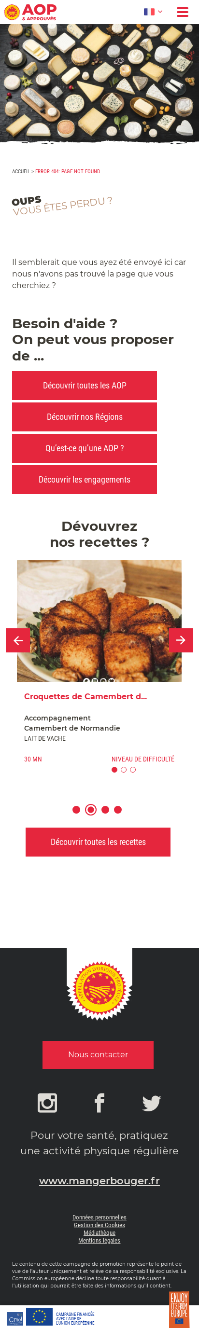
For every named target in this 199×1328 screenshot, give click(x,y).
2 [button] (95, 815)
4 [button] (122, 815)
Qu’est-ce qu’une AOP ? (84, 448)
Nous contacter (98, 1054)
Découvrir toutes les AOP (85, 385)
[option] (99, 670)
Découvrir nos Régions (85, 417)
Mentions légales (99, 1240)
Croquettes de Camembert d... (85, 696)
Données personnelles (99, 1217)
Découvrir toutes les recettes (98, 842)
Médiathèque (99, 1232)
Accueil (21, 171)
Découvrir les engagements (84, 479)
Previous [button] (18, 640)
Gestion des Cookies (99, 1225)
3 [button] (110, 815)
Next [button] (181, 640)
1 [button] (81, 815)
